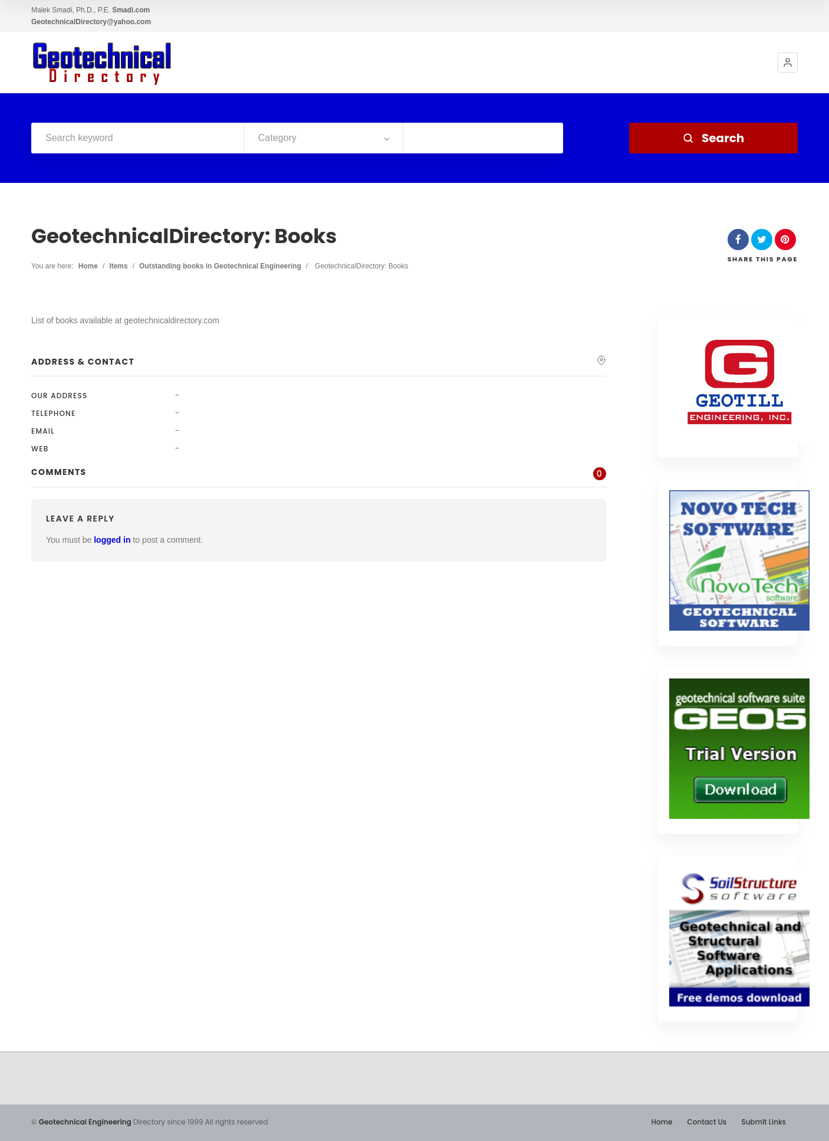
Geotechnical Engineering (85, 1122)
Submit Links (763, 1122)
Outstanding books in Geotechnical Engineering (220, 266)
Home (88, 266)
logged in (112, 540)
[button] (788, 63)
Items (118, 266)
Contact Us (706, 1122)
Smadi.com (131, 10)
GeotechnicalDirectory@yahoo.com (91, 22)
